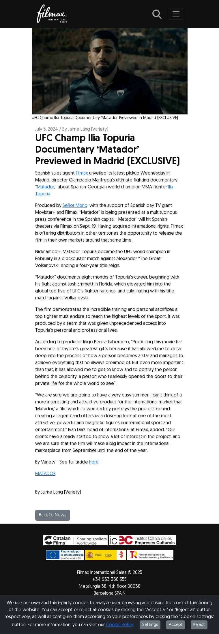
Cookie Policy (119, 625)
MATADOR (45, 474)
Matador (45, 187)
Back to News (52, 515)
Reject (199, 625)
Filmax (82, 173)
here (94, 462)
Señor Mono (75, 205)
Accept (175, 625)
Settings (150, 625)
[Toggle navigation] (176, 14)
